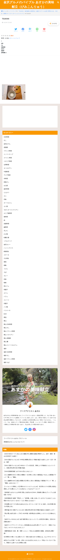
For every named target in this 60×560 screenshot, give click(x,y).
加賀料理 (6, 223)
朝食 (5, 282)
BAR (5, 314)
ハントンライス (8, 248)
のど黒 (6, 234)
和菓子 (6, 289)
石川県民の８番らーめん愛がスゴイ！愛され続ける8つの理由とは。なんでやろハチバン (30, 537)
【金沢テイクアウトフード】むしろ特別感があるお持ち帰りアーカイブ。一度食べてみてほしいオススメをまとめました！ (30, 526)
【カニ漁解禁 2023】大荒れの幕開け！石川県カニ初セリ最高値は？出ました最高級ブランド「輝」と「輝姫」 (30, 476)
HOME (30, 554)
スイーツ (6, 300)
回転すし (6, 182)
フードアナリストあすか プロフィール (15, 438)
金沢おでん (7, 144)
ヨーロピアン (8, 168)
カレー (6, 276)
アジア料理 (7, 175)
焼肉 (5, 262)
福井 (5, 348)
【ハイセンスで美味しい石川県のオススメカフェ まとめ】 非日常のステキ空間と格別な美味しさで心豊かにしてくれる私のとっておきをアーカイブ (30, 488)
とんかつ (6, 192)
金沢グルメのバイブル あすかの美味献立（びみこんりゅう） (29, 4)
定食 (5, 279)
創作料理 (6, 189)
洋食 (5, 199)
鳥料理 (6, 217)
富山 (5, 321)
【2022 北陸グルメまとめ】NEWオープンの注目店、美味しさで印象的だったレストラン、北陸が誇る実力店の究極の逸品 (29, 467)
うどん (6, 269)
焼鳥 (5, 265)
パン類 (6, 307)
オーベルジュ (8, 203)
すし (5, 140)
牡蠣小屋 (6, 237)
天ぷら (6, 230)
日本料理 (6, 137)
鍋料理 (6, 227)
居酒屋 (6, 147)
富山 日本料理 (8, 324)
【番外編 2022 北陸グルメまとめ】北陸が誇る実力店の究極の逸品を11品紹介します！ (29, 510)
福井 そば (6, 362)
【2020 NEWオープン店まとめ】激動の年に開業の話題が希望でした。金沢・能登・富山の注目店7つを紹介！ (29, 455)
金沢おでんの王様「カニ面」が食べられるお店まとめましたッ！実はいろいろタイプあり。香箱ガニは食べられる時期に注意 (30, 541)
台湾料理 (6, 164)
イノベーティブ (12, 11)
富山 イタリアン (8, 334)
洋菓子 (6, 303)
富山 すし (6, 328)
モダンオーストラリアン (11, 210)
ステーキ (6, 255)
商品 (5, 317)
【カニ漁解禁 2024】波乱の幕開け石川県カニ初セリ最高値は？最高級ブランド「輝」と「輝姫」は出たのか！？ (30, 482)
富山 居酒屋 (7, 338)
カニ (5, 196)
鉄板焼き (6, 251)
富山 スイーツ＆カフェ (10, 345)
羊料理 (6, 178)
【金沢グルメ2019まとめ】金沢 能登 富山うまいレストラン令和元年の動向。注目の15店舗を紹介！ (29, 520)
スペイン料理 (8, 158)
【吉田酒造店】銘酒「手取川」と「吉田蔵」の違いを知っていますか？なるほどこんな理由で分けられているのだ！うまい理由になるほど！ (30, 499)
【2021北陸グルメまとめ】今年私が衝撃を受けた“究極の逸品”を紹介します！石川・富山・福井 (30, 461)
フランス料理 (8, 151)
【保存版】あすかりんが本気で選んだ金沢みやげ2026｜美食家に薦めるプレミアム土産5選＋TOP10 (30, 494)
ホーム (4, 11)
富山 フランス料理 (9, 331)
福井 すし (6, 355)
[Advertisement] (30, 68)
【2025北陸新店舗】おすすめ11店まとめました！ (18, 471)
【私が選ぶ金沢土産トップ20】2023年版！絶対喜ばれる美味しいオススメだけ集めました (30, 515)
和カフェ (6, 286)
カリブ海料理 (8, 213)
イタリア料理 (8, 161)
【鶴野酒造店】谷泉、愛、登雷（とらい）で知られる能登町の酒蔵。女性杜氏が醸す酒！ (29, 532)
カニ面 (6, 206)
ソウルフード (8, 241)
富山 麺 (6, 341)
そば (5, 272)
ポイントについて (14, 38)
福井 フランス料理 (9, 359)
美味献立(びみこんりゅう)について (14, 442)
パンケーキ (7, 310)
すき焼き (6, 258)
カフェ (6, 293)
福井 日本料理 (8, 352)
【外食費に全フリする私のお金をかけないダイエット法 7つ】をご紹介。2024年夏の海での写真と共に (30, 505)
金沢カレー (7, 244)
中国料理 (6, 171)
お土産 (6, 185)
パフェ (6, 296)
